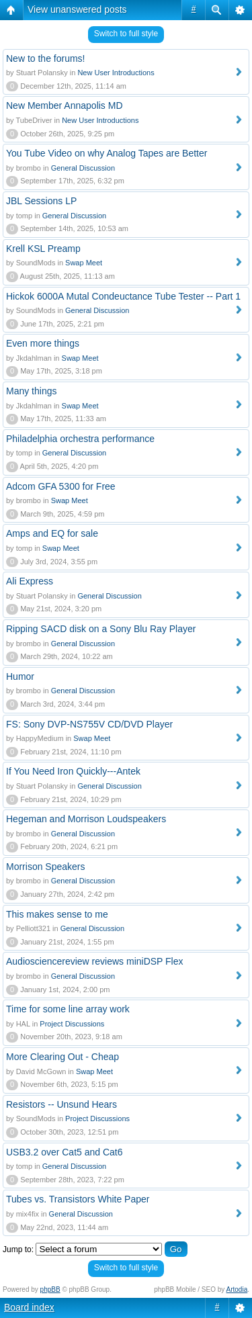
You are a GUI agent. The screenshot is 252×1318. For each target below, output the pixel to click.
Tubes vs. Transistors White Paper (77, 1199)
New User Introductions (115, 73)
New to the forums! (45, 58)
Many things (31, 391)
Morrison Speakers (45, 866)
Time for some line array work (68, 1009)
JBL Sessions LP (41, 200)
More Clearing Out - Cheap (62, 1056)
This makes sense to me (57, 914)
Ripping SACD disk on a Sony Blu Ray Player (101, 628)
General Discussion (83, 168)
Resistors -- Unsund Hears (61, 1104)
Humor (20, 676)
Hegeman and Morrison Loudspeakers (86, 819)
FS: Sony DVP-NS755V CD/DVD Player (89, 724)
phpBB (50, 1289)
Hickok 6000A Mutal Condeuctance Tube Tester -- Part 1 (123, 296)
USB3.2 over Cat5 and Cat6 (64, 1152)
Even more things (42, 343)
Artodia (237, 1289)
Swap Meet (83, 263)
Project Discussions (72, 1024)
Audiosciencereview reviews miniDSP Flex (94, 961)
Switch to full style (126, 33)
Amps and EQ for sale (52, 533)
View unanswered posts (77, 9)
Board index (29, 1307)
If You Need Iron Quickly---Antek (73, 771)
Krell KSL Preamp (43, 248)
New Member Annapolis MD (64, 105)
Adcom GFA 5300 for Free (61, 486)
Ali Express (29, 581)
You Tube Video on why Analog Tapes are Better (106, 153)
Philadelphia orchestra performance (80, 438)
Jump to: (18, 1249)
